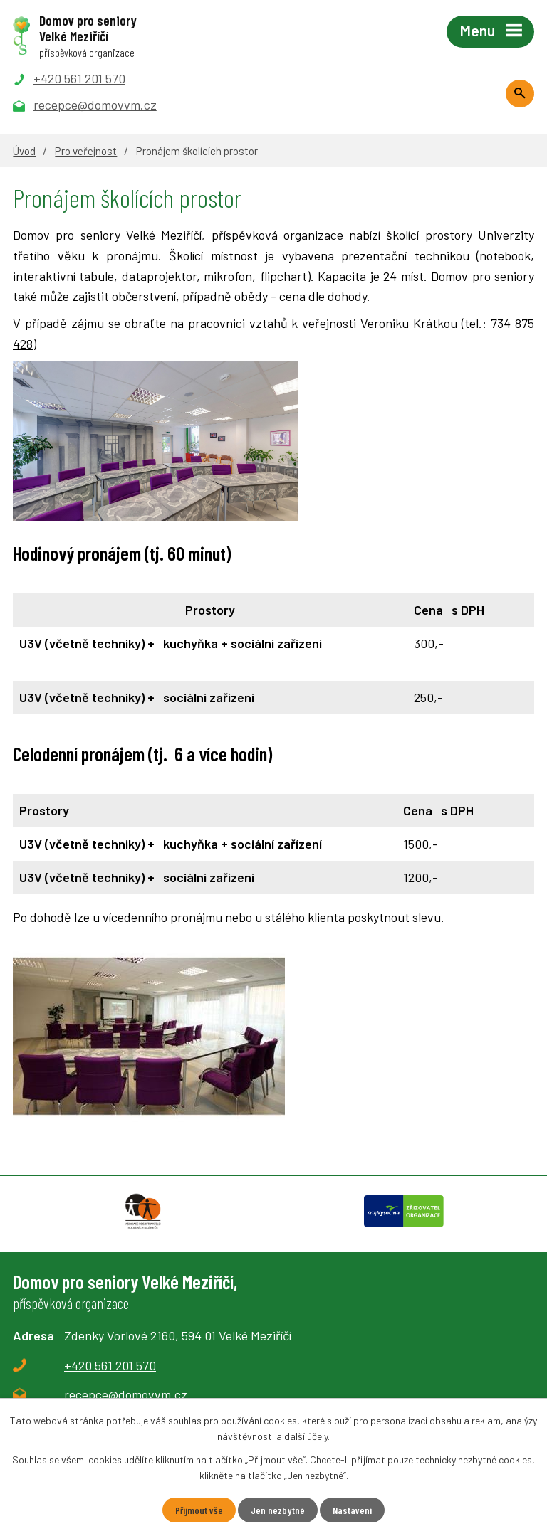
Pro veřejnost (86, 150)
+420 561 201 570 (110, 1365)
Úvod (24, 150)
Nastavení (352, 1510)
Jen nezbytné (278, 1510)
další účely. (307, 1436)
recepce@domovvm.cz (125, 1394)
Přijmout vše (199, 1510)
